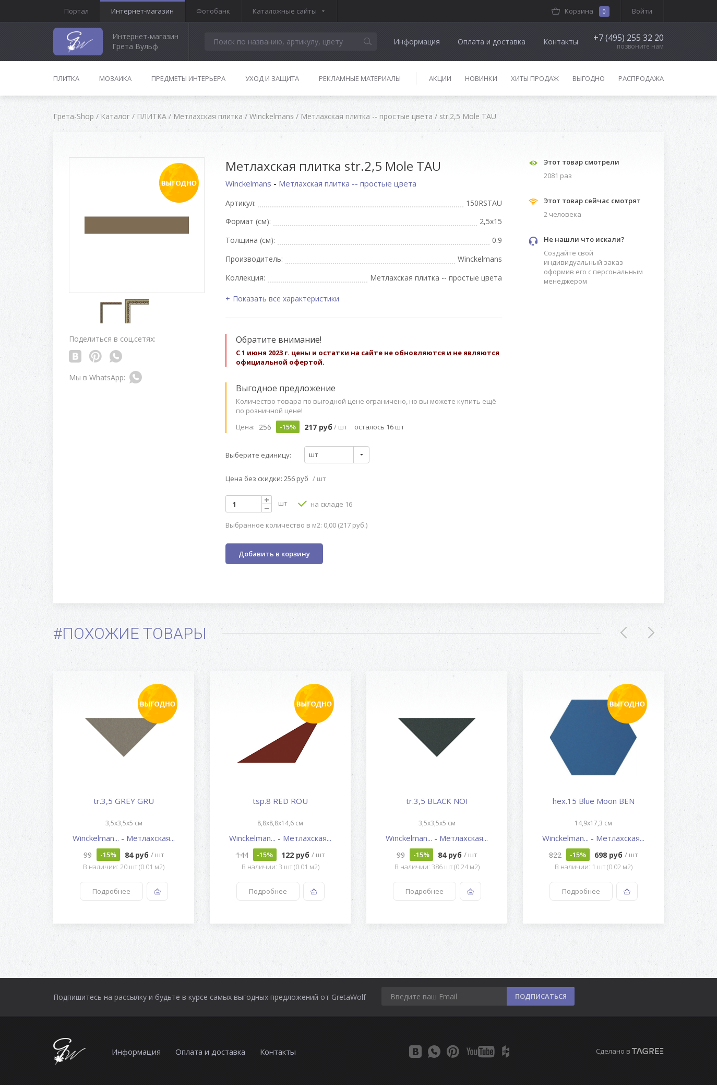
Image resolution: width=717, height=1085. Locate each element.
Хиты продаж (535, 78)
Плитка (66, 78)
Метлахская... (150, 838)
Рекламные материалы (360, 78)
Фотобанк (213, 11)
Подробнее (111, 891)
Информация (416, 41)
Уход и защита (272, 78)
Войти (642, 11)
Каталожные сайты (285, 11)
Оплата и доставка (491, 41)
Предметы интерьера (188, 78)
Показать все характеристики (286, 299)
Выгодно (588, 78)
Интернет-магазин (142, 11)
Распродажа (641, 78)
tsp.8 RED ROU (280, 801)
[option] (123, 797)
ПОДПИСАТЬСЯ (541, 996)
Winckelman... (97, 838)
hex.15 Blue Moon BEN (594, 801)
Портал (76, 11)
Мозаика (115, 78)
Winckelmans (249, 183)
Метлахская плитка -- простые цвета (347, 183)
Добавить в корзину (274, 553)
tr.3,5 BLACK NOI (437, 801)
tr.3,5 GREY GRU (123, 801)
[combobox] (336, 454)
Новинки (481, 78)
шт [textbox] (313, 454)
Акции (440, 78)
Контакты (560, 41)
